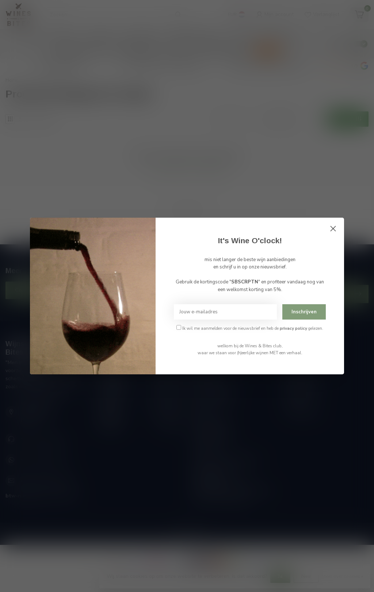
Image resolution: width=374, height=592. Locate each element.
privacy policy (293, 328)
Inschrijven (304, 312)
